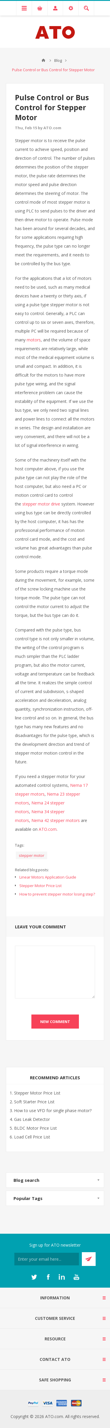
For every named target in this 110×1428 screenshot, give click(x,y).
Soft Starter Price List (34, 1101)
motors (34, 340)
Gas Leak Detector (32, 1119)
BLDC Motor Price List (35, 1128)
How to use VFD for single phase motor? (53, 1110)
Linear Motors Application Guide (47, 877)
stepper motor (31, 855)
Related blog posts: (32, 869)
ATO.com (48, 829)
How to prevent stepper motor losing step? (57, 894)
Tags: (19, 845)
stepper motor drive (41, 504)
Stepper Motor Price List (40, 885)
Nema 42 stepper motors (55, 820)
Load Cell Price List (32, 1137)
